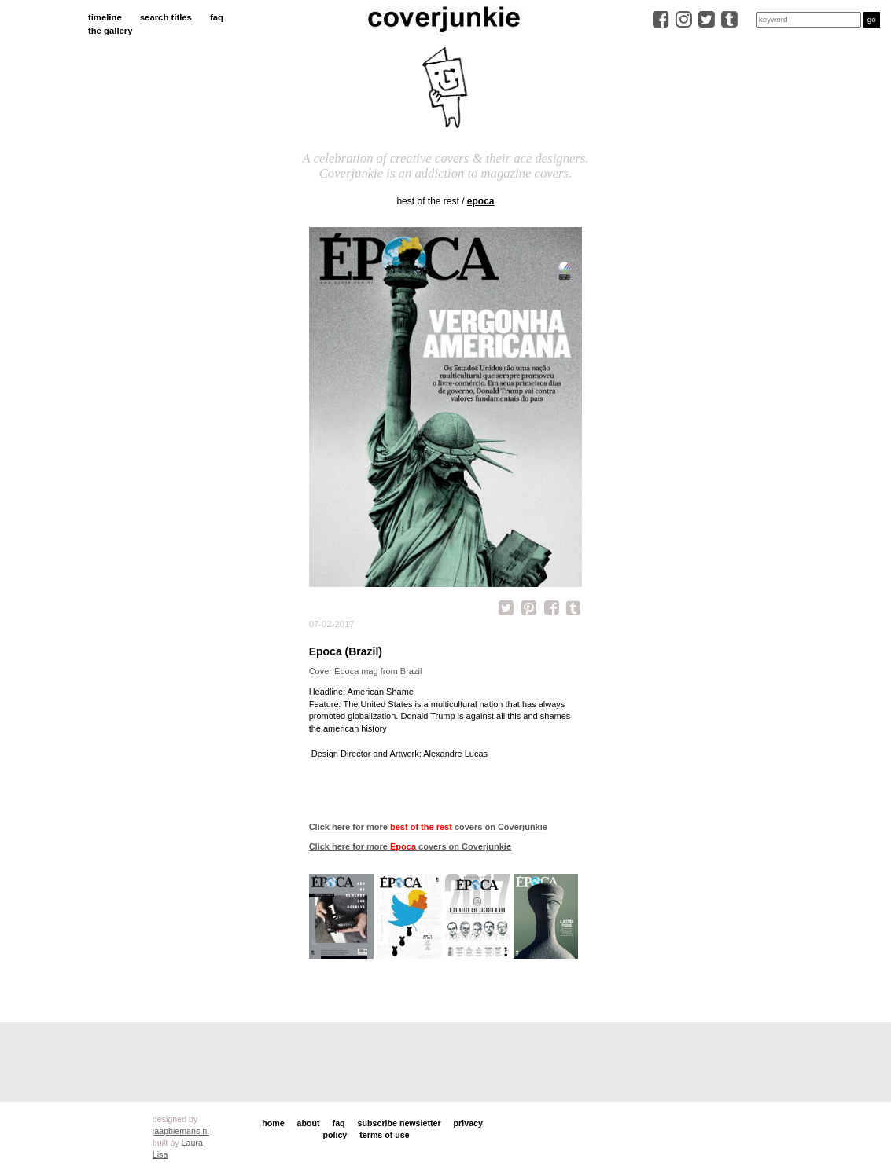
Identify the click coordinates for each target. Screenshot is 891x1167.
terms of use (384, 1134)
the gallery (110, 30)
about (308, 1123)
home (273, 1123)
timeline (105, 17)
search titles (166, 17)
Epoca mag (356, 671)
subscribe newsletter (399, 1123)
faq (216, 17)
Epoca (481, 201)
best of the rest (427, 201)
